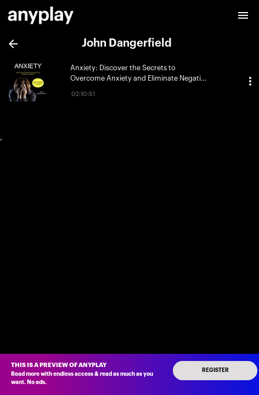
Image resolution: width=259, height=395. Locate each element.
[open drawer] (243, 15)
